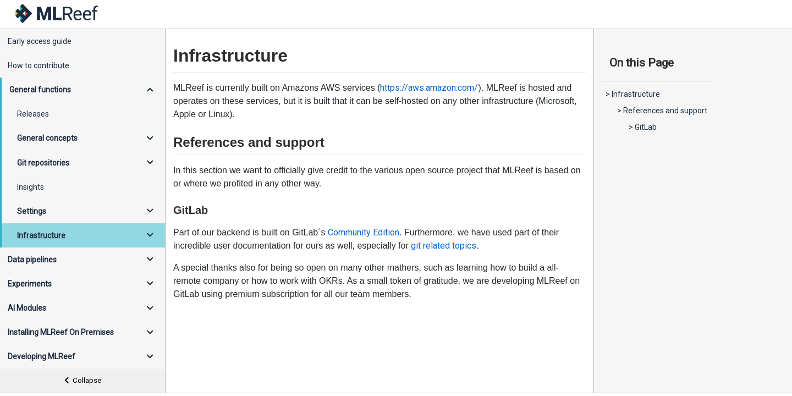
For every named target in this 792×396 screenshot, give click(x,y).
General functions (40, 89)
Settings (31, 211)
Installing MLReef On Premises (61, 332)
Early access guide (40, 41)
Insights (30, 187)
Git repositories (43, 162)
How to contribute (38, 65)
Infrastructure (41, 235)
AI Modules (27, 308)
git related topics (443, 245)
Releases (33, 113)
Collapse (82, 380)
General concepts (47, 138)
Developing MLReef (41, 356)
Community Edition (363, 232)
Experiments (30, 283)
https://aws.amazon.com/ (429, 87)
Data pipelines (32, 259)
